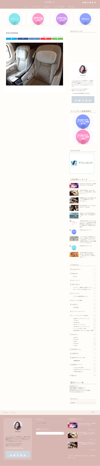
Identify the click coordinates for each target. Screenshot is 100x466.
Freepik (78, 455)
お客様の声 (84, 353)
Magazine (84, 273)
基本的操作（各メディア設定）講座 (85, 330)
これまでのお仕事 (85, 367)
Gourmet (85, 343)
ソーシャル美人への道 (85, 328)
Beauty (85, 337)
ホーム (26, 7)
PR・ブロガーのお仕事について (85, 289)
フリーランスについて (84, 311)
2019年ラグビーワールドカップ (85, 369)
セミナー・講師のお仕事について (85, 287)
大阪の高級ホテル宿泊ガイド (77, 389)
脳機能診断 (85, 361)
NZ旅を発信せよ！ (85, 371)
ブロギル (85, 320)
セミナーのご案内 (59, 7)
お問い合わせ (71, 7)
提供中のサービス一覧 (84, 357)
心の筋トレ (50, 2)
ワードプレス (84, 293)
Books (85, 341)
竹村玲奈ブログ (74, 386)
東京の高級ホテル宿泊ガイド (77, 387)
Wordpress (85, 322)
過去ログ (84, 375)
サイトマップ (84, 280)
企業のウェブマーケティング (85, 318)
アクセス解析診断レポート (85, 296)
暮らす (85, 276)
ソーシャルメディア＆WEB (84, 315)
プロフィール (36, 7)
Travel (85, 345)
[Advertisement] (83, 46)
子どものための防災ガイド (77, 392)
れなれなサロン (84, 269)
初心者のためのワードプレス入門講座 (80, 390)
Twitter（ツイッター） (85, 324)
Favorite (85, 339)
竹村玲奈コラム (84, 349)
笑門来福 (85, 307)
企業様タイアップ (84, 364)
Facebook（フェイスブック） (85, 326)
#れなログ (84, 334)
